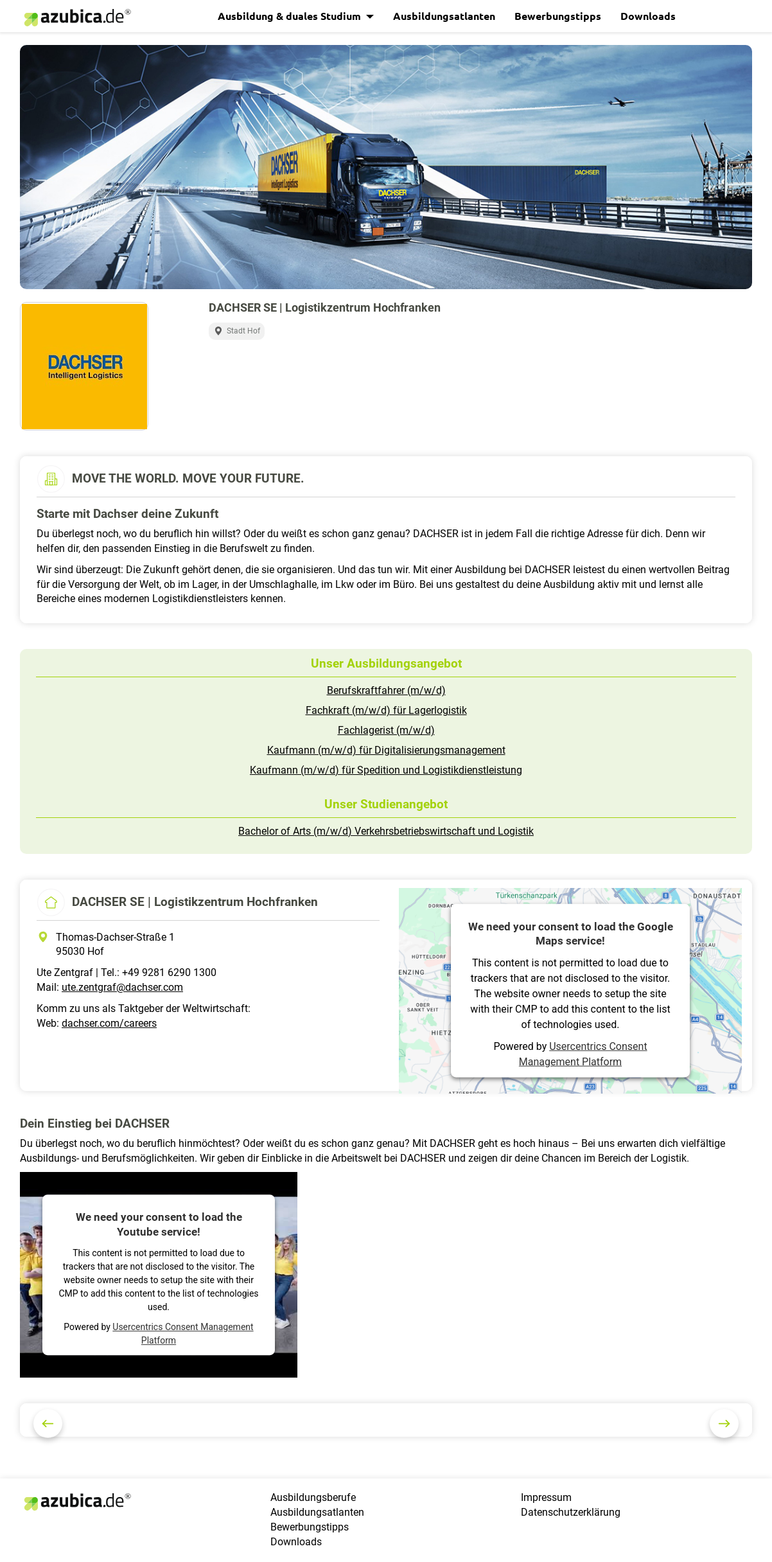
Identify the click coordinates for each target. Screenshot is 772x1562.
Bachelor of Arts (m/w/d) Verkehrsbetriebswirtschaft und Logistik (386, 831)
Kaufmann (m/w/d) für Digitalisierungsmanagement (386, 750)
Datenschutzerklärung (570, 1512)
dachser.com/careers (109, 1023)
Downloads (648, 15)
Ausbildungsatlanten (444, 15)
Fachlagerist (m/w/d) (386, 730)
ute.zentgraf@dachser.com (122, 987)
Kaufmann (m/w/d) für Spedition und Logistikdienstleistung (386, 770)
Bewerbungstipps (557, 15)
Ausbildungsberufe (313, 1497)
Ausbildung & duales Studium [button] (291, 15)
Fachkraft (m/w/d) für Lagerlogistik (386, 710)
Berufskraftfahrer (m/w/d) (386, 690)
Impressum (546, 1497)
